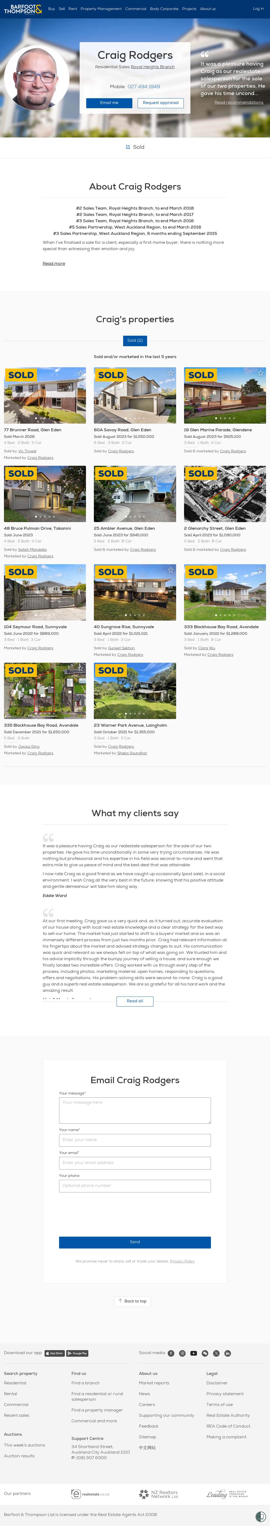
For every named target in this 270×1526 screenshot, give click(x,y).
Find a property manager (97, 1411)
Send (135, 1242)
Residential (15, 1383)
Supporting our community (166, 1416)
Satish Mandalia (32, 550)
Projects (189, 9)
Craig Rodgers (40, 458)
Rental (10, 1394)
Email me (109, 103)
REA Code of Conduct (228, 1427)
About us (208, 9)
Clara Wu (206, 648)
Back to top (132, 1301)
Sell (62, 9)
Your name (69, 1130)
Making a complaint (226, 1437)
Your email (68, 1153)
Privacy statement (225, 1394)
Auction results (19, 1456)
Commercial (135, 9)
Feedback (148, 1427)
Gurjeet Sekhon (121, 648)
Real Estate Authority (228, 1416)
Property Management (101, 9)
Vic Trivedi (27, 451)
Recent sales (16, 1416)
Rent (73, 9)
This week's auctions (24, 1446)
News (144, 1394)
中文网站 (147, 1448)
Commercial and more (94, 1421)
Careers (147, 1405)
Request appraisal (161, 103)
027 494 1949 (144, 87)
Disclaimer (217, 1383)
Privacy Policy (182, 1262)
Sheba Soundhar (132, 753)
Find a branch (85, 1383)
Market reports (154, 1383)
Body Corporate (164, 9)
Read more (54, 264)
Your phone (69, 1176)
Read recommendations (239, 103)
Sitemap (147, 1437)
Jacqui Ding (29, 747)
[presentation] (99, 1214)
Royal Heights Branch (153, 67)
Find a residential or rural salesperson (97, 1397)
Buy (51, 9)
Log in (258, 9)
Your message (71, 1094)
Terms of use (219, 1405)
